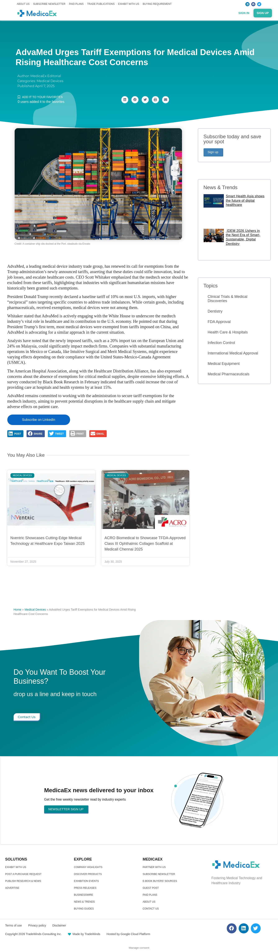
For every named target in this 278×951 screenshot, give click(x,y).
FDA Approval (219, 322)
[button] (124, 99)
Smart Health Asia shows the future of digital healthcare (245, 200)
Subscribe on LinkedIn (38, 419)
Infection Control (221, 343)
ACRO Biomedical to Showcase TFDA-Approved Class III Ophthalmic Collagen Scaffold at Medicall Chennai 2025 (145, 543)
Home (17, 609)
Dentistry (215, 311)
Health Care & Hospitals (228, 332)
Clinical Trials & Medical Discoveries (227, 299)
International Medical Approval (233, 353)
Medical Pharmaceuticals (229, 374)
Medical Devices (50, 81)
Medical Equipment (224, 364)
